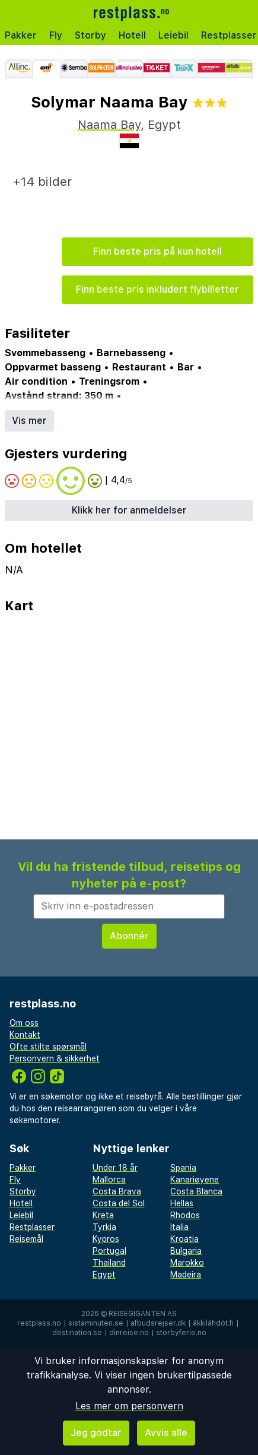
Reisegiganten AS (143, 1314)
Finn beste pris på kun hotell (157, 251)
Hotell (132, 35)
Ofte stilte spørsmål (48, 1046)
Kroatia (184, 1239)
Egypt (104, 1274)
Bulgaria (186, 1251)
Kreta (103, 1215)
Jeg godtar (96, 1432)
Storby (90, 35)
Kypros (106, 1239)
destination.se (77, 1333)
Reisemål (26, 1239)
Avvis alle (166, 1432)
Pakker (21, 35)
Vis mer (29, 420)
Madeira (185, 1274)
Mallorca (109, 1179)
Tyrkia (104, 1227)
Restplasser (32, 1227)
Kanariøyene (194, 1179)
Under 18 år (115, 1167)
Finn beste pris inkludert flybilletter (157, 289)
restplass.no (39, 1323)
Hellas (181, 1203)
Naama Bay (109, 125)
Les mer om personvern (129, 1406)
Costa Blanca (196, 1191)
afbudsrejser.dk (158, 1323)
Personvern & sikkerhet (54, 1058)
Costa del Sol (119, 1203)
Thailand (109, 1262)
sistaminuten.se (95, 1323)
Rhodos (185, 1215)
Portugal (109, 1251)
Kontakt (24, 1034)
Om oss (24, 1023)
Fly (55, 35)
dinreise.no (129, 1333)
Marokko (187, 1262)
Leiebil (173, 35)
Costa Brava (117, 1191)
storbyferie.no (181, 1333)
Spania (183, 1167)
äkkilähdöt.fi (213, 1323)
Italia (179, 1227)
